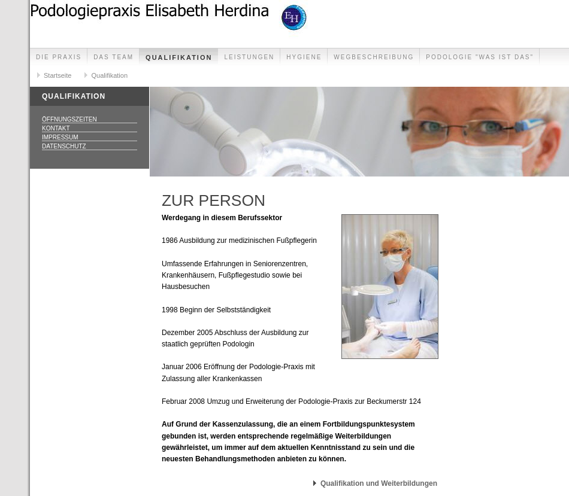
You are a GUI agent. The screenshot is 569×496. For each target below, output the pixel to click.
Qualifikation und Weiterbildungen (378, 483)
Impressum (60, 137)
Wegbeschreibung (374, 57)
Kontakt (55, 128)
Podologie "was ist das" (480, 57)
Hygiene (304, 57)
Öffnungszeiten (69, 119)
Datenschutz (64, 146)
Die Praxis (58, 57)
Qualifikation (179, 57)
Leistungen (249, 57)
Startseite (57, 75)
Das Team (113, 57)
